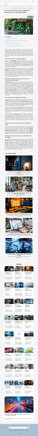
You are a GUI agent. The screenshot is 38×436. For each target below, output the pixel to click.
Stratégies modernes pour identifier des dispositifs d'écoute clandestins (19, 172)
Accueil (5, 8)
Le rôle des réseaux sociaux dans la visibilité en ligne (13, 44)
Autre (27, 430)
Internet (9, 8)
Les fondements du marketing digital (11, 38)
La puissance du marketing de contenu (11, 42)
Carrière (21, 430)
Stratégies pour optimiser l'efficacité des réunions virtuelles (19, 234)
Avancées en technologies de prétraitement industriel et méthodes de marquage (17, 414)
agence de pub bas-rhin (26, 117)
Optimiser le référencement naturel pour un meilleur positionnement (16, 40)
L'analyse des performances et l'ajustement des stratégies (14, 45)
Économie (16, 430)
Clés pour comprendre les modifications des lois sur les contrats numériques (19, 255)
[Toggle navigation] (5, 4)
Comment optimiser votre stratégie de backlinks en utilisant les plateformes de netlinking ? (19, 193)
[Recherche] (27, 1)
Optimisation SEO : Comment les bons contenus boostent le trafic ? (19, 214)
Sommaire (8, 36)
